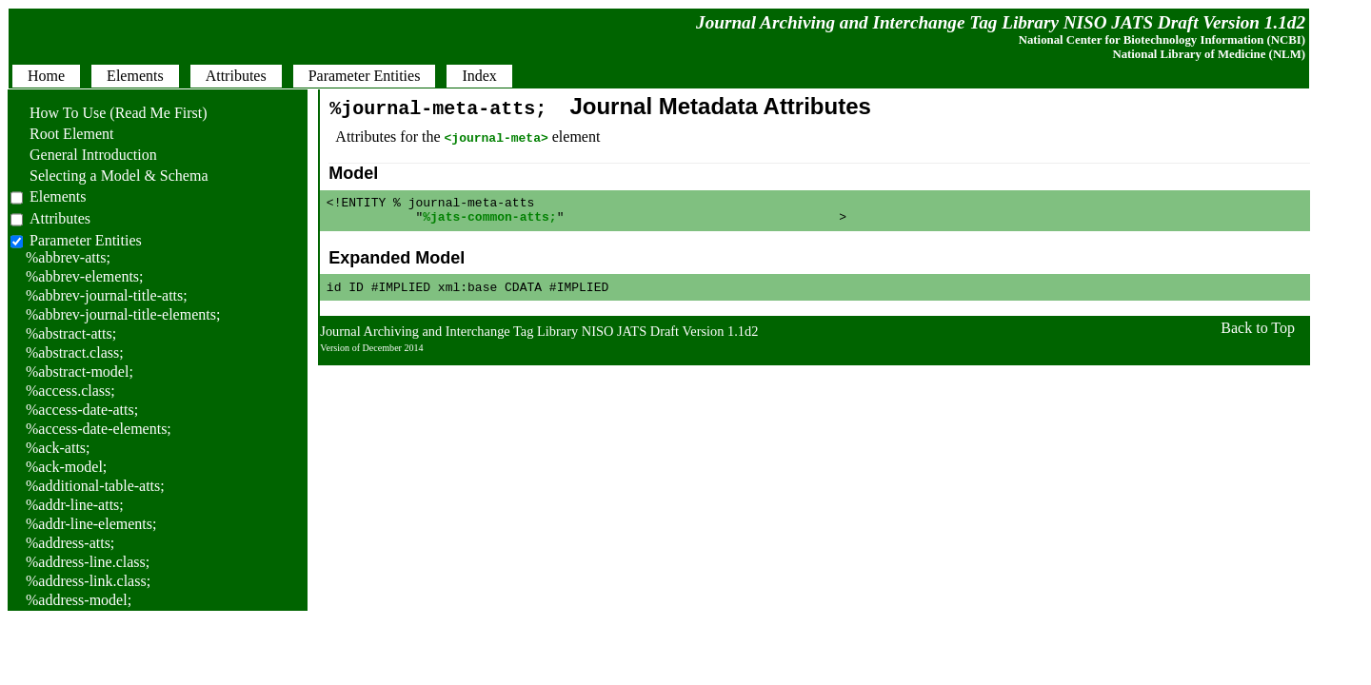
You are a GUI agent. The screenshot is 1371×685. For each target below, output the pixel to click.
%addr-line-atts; (75, 505)
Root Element (61, 134)
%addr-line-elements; (91, 524)
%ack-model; (66, 467)
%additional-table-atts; (95, 486)
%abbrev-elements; (85, 276)
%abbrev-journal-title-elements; (123, 314)
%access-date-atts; (82, 409)
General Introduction (83, 155)
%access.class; (70, 390)
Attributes (60, 218)
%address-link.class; (88, 581)
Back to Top (1258, 336)
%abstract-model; (79, 371)
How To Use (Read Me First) (109, 113)
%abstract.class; (75, 352)
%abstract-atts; (71, 333)
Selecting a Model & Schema (109, 175)
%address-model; (78, 600)
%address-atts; (70, 543)
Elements (58, 196)
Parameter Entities (86, 240)
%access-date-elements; (98, 429)
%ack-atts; (58, 448)
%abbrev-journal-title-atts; (107, 295)
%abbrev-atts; (68, 257)
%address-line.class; (87, 562)
